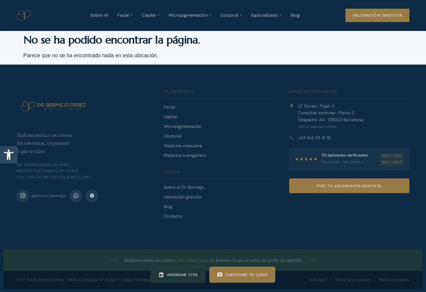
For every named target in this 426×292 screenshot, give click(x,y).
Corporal (231, 15)
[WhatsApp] (76, 196)
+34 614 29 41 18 (314, 138)
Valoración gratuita (377, 15)
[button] (8, 154)
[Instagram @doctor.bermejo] (41, 196)
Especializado (266, 15)
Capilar (150, 15)
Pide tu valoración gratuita (349, 186)
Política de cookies (394, 279)
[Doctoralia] (92, 196)
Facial (124, 15)
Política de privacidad (352, 279)
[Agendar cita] (178, 275)
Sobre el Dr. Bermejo (184, 187)
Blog (295, 15)
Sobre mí (99, 15)
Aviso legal (317, 279)
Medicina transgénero (185, 155)
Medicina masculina (183, 145)
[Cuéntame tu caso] (242, 275)
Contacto (173, 216)
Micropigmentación (190, 15)
